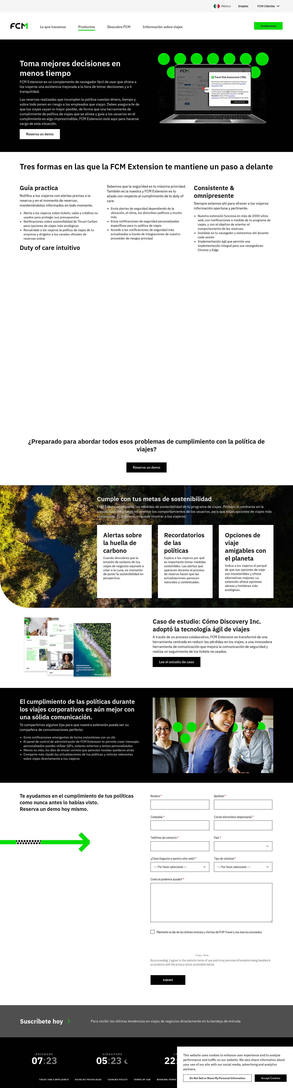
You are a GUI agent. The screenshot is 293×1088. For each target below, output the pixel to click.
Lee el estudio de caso (176, 662)
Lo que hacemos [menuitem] (53, 27)
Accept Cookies (270, 1078)
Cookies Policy (118, 1079)
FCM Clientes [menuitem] (266, 6)
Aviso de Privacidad (88, 1079)
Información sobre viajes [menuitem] (163, 27)
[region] (235, 1067)
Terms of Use (142, 1079)
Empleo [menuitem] (243, 6)
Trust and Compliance (54, 1079)
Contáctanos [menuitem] (268, 26)
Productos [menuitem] (86, 27)
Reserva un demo (40, 134)
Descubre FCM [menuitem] (118, 27)
